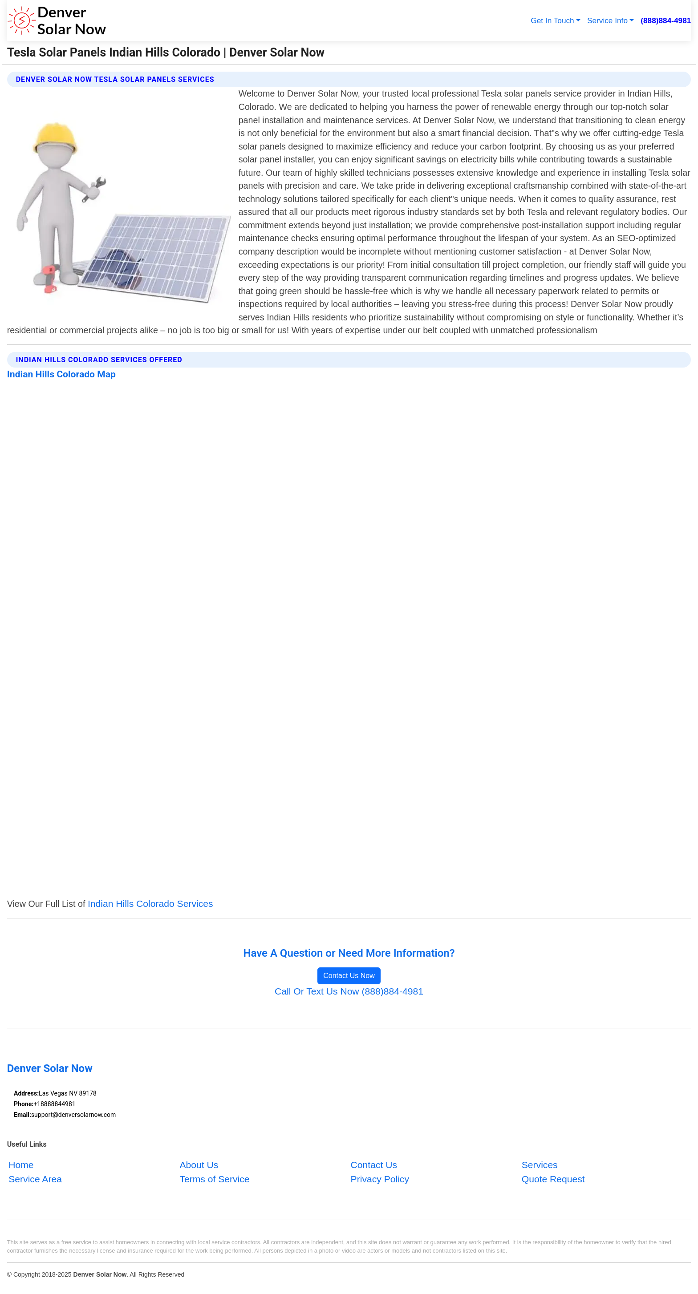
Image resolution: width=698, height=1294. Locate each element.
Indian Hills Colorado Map (61, 374)
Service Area (35, 1178)
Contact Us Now (349, 975)
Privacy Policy (380, 1178)
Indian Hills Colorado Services (150, 903)
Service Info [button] (607, 20)
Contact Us (374, 1165)
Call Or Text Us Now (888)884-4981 (349, 991)
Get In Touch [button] (552, 20)
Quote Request (553, 1178)
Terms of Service (214, 1178)
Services (540, 1165)
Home (20, 1165)
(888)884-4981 (666, 20)
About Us (198, 1165)
